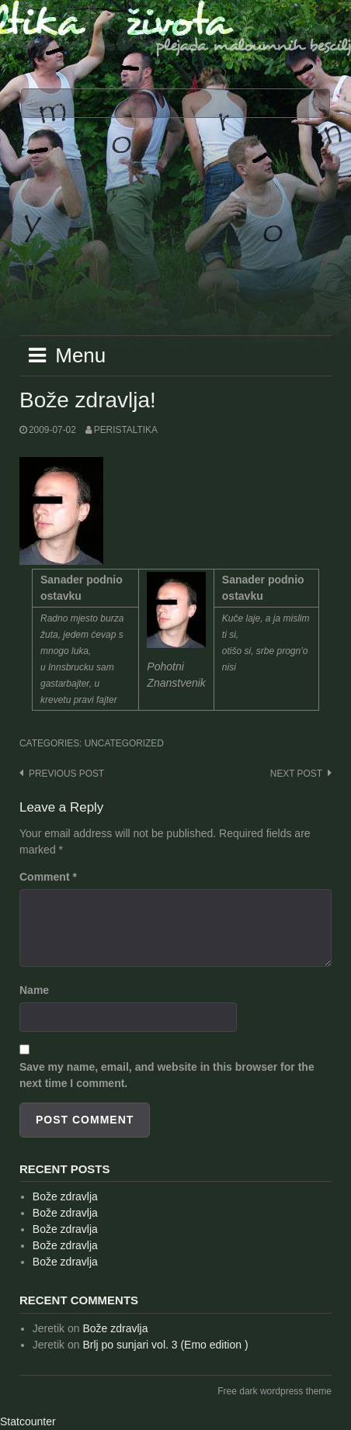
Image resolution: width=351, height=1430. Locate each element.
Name (34, 990)
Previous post (66, 773)
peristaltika (126, 429)
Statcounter (28, 1421)
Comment (48, 877)
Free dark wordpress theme (274, 1391)
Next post (296, 773)
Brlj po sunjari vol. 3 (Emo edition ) (165, 1344)
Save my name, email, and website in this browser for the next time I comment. (167, 1075)
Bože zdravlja (65, 1196)
